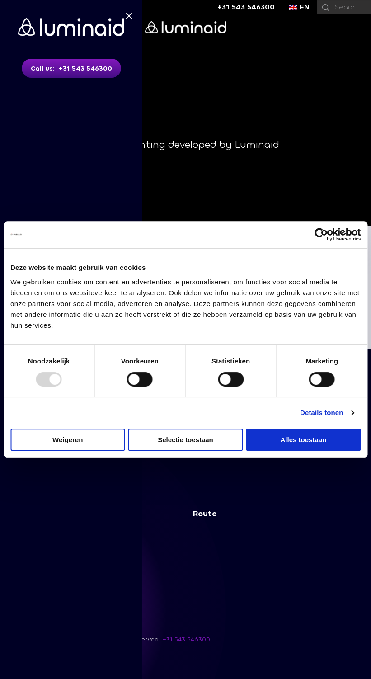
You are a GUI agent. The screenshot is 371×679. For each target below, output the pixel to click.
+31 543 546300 (246, 7)
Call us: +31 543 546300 (71, 68)
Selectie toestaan (185, 439)
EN (299, 7)
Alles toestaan (303, 439)
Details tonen (321, 412)
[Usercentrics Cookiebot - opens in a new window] (321, 234)
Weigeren (67, 439)
